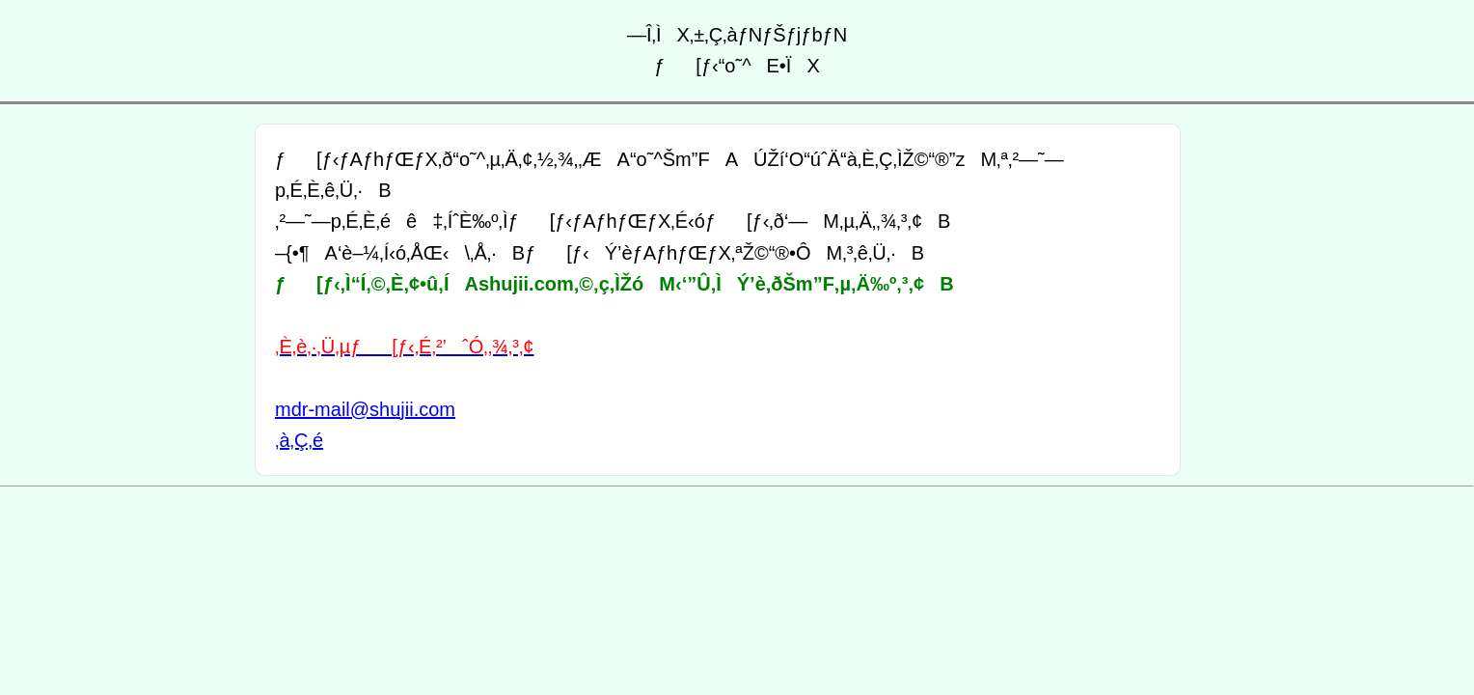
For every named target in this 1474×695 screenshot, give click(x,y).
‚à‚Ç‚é (299, 440)
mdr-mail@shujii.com (365, 409)
